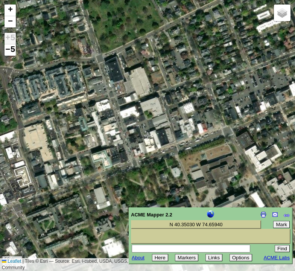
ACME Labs (277, 257)
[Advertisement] (40, 217)
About (138, 257)
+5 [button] (10, 38)
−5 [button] (10, 50)
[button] (10, 10)
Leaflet (11, 261)
